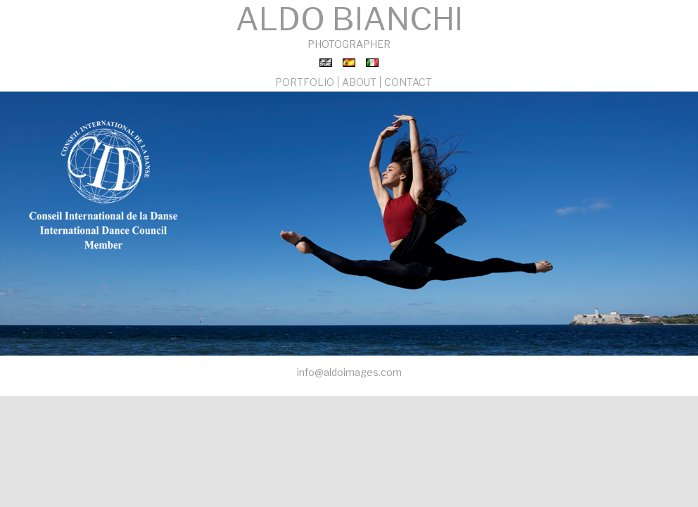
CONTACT (408, 82)
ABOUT (359, 82)
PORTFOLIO (304, 82)
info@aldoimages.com (349, 372)
